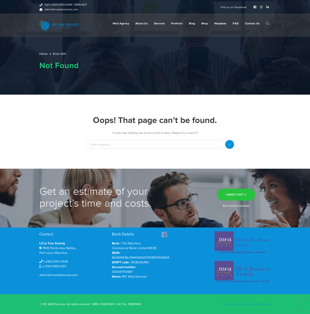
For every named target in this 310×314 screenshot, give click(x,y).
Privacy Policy (229, 304)
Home (43, 54)
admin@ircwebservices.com (58, 275)
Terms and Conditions (256, 304)
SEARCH (267, 23)
